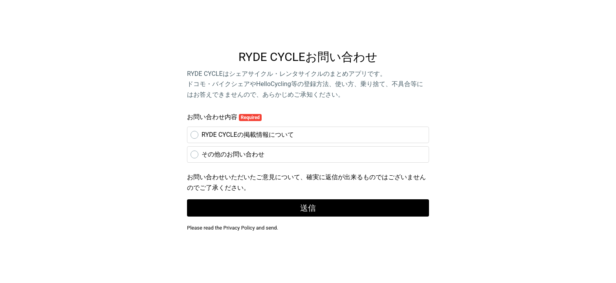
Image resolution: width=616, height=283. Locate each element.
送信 (308, 208)
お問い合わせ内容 (224, 117)
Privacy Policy (239, 228)
